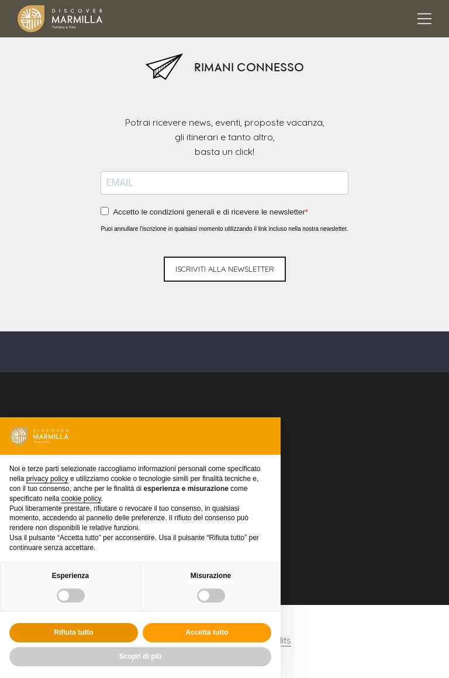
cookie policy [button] (81, 498)
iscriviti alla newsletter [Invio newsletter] (224, 263)
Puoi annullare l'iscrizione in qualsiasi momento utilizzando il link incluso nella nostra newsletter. (224, 223)
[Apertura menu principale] (424, 18)
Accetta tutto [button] (206, 632)
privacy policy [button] (47, 479)
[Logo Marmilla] (60, 18)
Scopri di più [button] (140, 656)
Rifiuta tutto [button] (73, 632)
